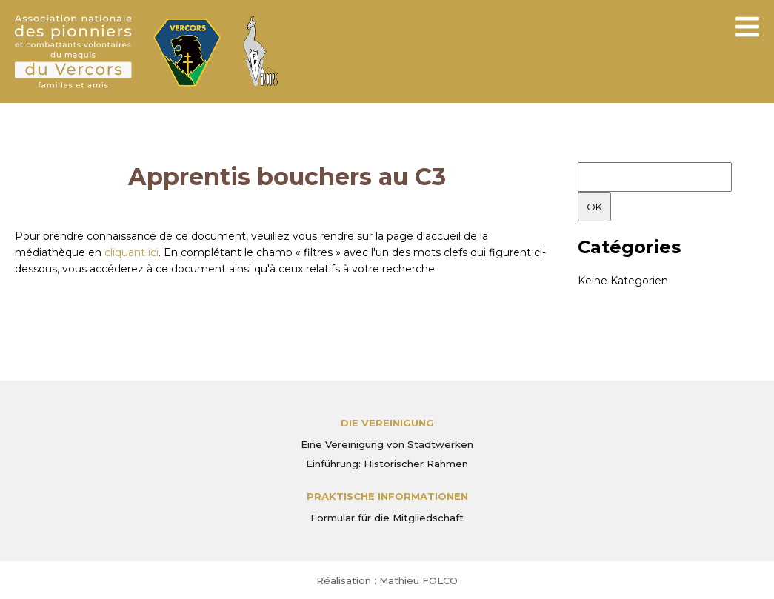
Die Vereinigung (387, 423)
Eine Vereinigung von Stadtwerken (387, 444)
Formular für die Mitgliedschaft (387, 517)
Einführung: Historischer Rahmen (387, 463)
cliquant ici (131, 252)
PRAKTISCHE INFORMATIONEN (387, 496)
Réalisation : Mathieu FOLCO (387, 580)
